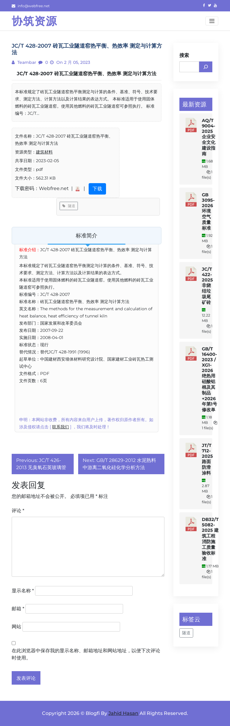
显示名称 (23, 591)
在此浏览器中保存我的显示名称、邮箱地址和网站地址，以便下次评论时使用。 (86, 654)
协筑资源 (34, 21)
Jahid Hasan (123, 713)
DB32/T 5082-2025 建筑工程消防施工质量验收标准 (210, 539)
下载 (97, 189)
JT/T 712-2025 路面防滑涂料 (207, 459)
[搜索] (205, 66)
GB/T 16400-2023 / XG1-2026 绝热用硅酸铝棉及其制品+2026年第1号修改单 (209, 379)
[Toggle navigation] (211, 20)
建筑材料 (44, 152)
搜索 (184, 55)
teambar (26, 62)
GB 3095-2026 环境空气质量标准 (208, 211)
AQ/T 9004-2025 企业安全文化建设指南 (208, 137)
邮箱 (18, 608)
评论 (18, 510)
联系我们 (60, 427)
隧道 (68, 206)
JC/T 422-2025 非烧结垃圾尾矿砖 (207, 285)
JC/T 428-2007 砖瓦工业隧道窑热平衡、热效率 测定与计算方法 (86, 73)
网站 (16, 626)
